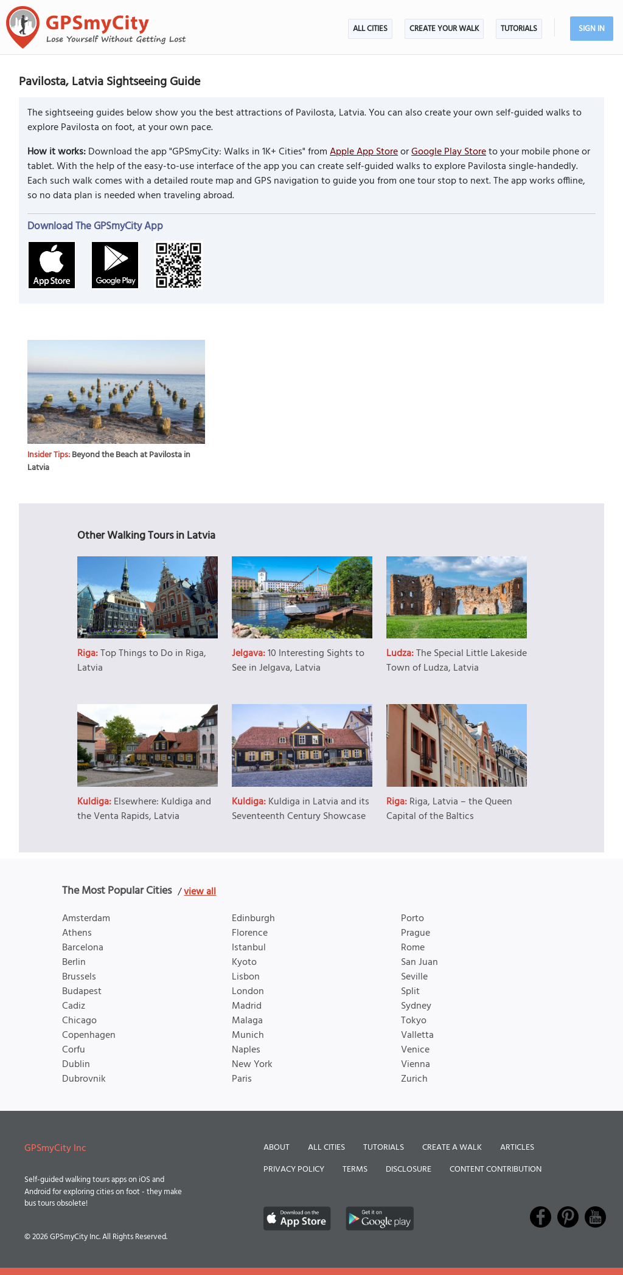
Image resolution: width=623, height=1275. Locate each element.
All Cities (370, 28)
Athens (77, 933)
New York (252, 1065)
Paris (242, 1079)
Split (410, 992)
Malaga (247, 1021)
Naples (246, 1050)
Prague (415, 933)
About (276, 1148)
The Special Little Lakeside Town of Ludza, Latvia (456, 661)
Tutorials (519, 28)
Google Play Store (448, 152)
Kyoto (244, 962)
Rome (413, 948)
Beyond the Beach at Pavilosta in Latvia (108, 461)
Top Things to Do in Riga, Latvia (141, 661)
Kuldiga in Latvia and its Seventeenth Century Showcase (300, 809)
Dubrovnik (84, 1079)
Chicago (79, 1021)
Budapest (82, 992)
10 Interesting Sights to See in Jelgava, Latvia (298, 661)
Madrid (247, 1006)
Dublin (76, 1065)
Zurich (414, 1079)
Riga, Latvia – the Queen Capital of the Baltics (449, 809)
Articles (517, 1148)
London (248, 992)
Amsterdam (86, 919)
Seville (414, 977)
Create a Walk (452, 1148)
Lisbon (246, 977)
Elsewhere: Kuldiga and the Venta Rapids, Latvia (144, 809)
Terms (355, 1170)
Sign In (592, 28)
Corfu (73, 1050)
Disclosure (408, 1170)
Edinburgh (253, 919)
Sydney (416, 1006)
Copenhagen (89, 1035)
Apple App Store (364, 152)
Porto (412, 919)
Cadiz (73, 1006)
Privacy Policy (293, 1170)
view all (200, 892)
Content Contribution (495, 1170)
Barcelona (82, 948)
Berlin (74, 962)
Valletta (417, 1035)
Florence (250, 933)
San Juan (419, 962)
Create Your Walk (444, 28)
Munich (248, 1035)
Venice (415, 1050)
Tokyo (413, 1021)
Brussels (79, 977)
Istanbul (249, 948)
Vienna (415, 1065)
